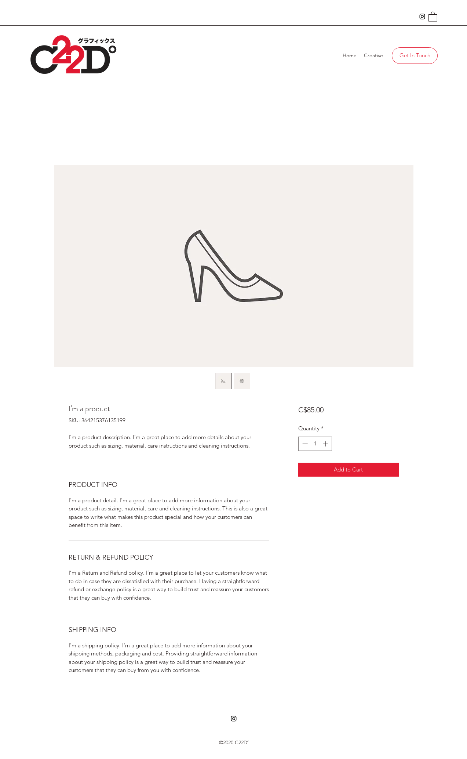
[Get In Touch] (415, 55)
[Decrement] (304, 444)
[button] (432, 16)
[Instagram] (422, 16)
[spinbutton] (315, 444)
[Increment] (326, 444)
